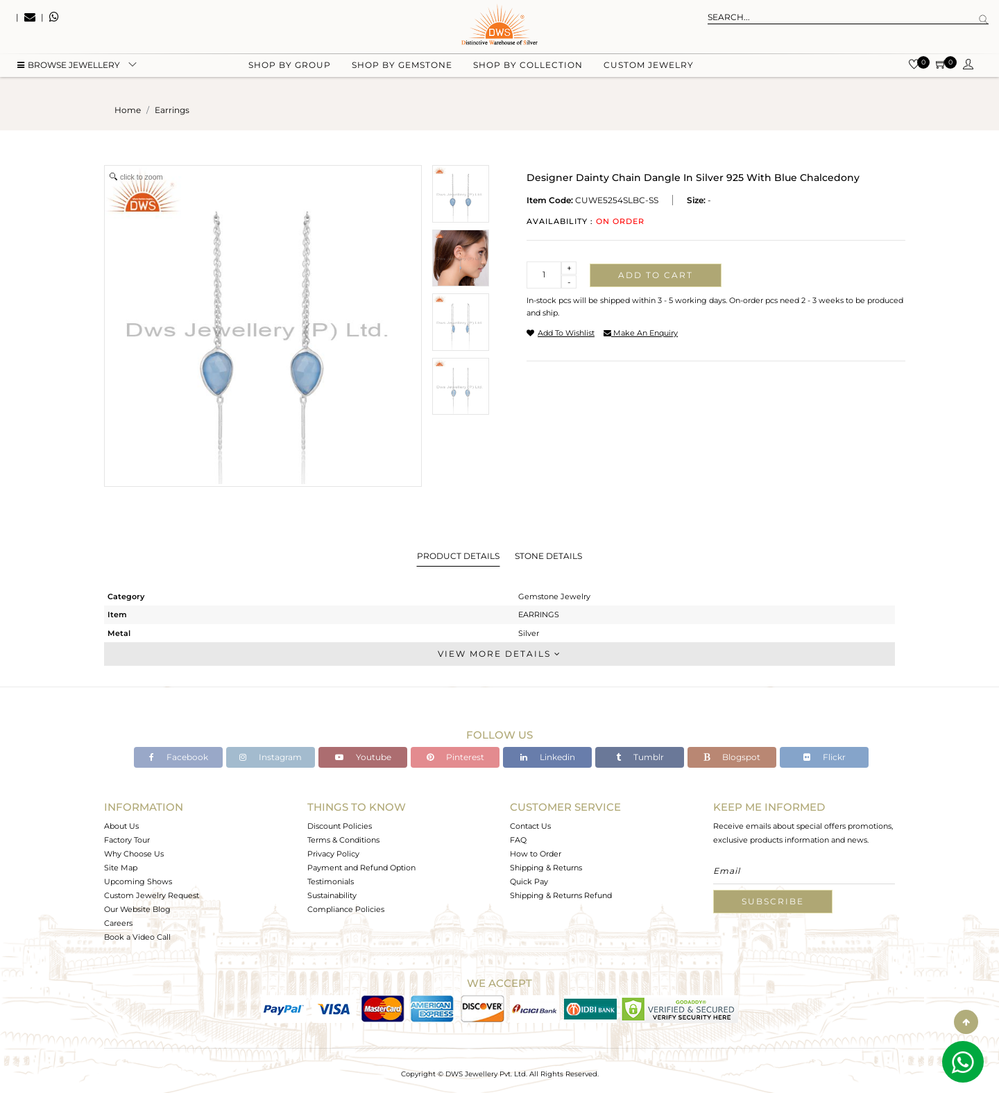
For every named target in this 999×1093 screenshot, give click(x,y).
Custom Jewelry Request (151, 895)
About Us (121, 826)
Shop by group (289, 69)
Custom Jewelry (649, 69)
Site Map (120, 867)
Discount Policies (339, 826)
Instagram (270, 757)
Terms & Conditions (343, 840)
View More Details (499, 653)
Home (127, 110)
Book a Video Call (137, 937)
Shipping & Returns (546, 867)
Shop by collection (528, 69)
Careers (118, 923)
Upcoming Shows (138, 881)
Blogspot (731, 757)
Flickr (824, 757)
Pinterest (455, 757)
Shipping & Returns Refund (561, 895)
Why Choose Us (134, 854)
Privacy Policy (333, 854)
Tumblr (640, 757)
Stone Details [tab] (548, 556)
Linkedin (547, 757)
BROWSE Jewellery (68, 69)
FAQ (518, 840)
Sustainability (332, 895)
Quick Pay (529, 881)
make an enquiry (641, 333)
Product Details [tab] (458, 556)
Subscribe (773, 901)
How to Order (535, 854)
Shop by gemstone (402, 69)
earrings (172, 110)
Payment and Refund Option (361, 867)
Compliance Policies (345, 909)
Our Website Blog (137, 909)
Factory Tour (127, 840)
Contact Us (530, 826)
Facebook (178, 757)
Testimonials (330, 881)
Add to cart (655, 275)
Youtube (363, 757)
